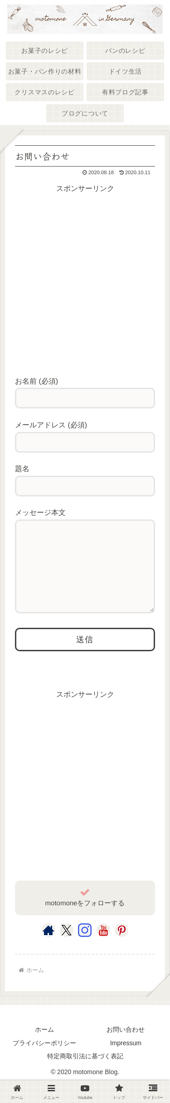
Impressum (125, 1061)
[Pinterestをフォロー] (121, 948)
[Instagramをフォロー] (84, 948)
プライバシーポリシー (44, 1061)
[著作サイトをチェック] (48, 948)
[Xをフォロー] (66, 948)
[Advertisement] (85, 280)
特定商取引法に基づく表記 (85, 1074)
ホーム (44, 1047)
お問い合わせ (126, 1047)
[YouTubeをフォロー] (103, 948)
